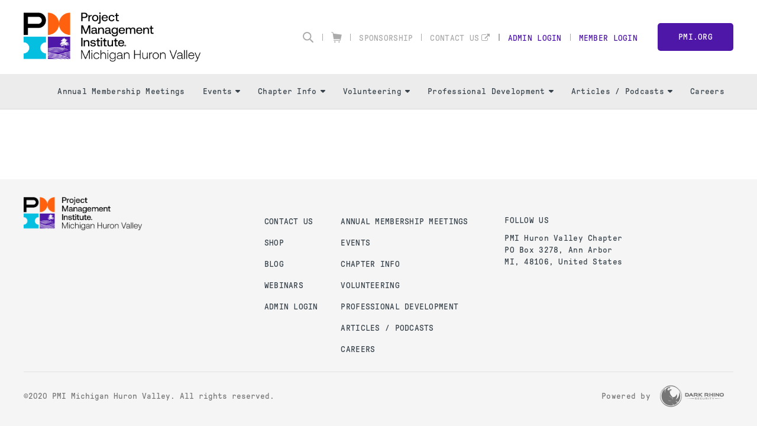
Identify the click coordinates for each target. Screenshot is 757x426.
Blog (274, 264)
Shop (274, 242)
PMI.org (695, 37)
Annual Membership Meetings (121, 91)
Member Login (608, 38)
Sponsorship (386, 38)
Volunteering (376, 91)
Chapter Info (291, 91)
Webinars (283, 285)
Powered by (626, 396)
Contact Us (454, 38)
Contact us (288, 221)
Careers (707, 91)
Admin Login (535, 38)
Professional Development (491, 91)
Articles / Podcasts (621, 91)
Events (222, 91)
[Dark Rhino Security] (692, 396)
